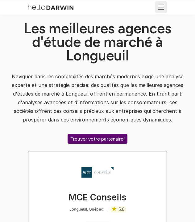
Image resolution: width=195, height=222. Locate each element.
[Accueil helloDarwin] (50, 6)
